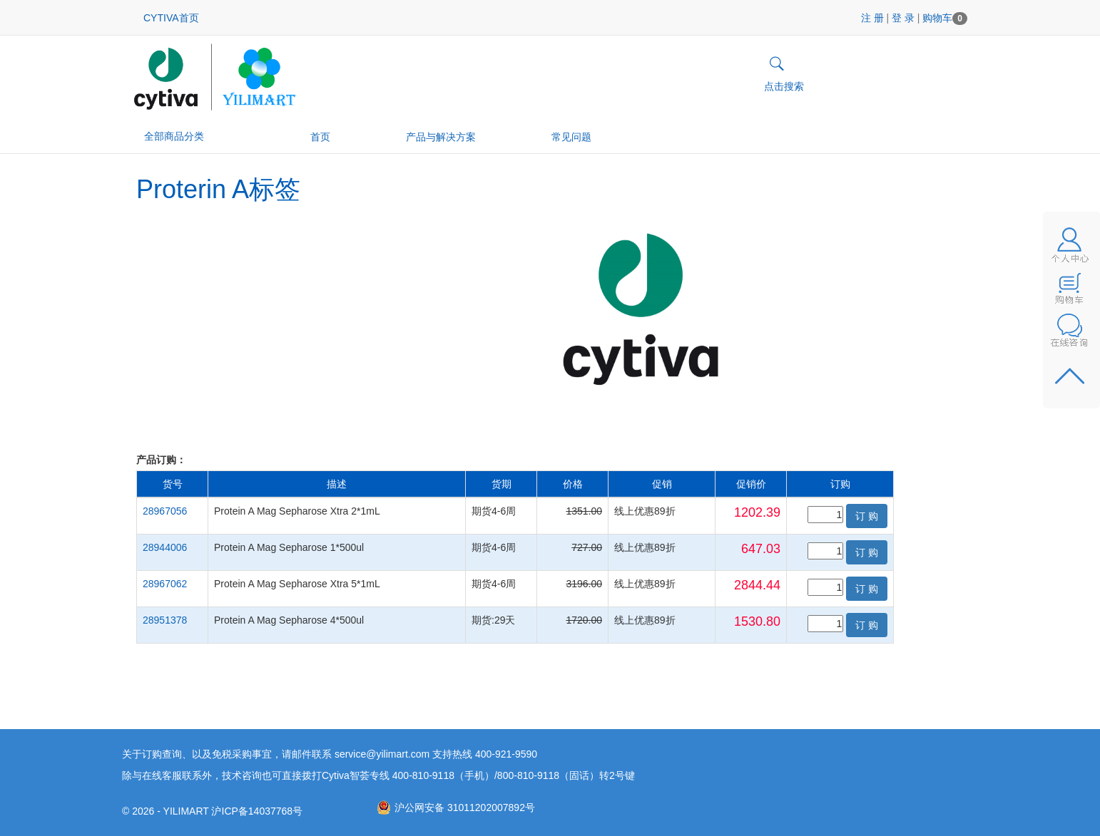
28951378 (165, 620)
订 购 (866, 516)
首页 (320, 137)
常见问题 (571, 137)
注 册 (872, 18)
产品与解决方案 (441, 137)
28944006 (165, 547)
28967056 (165, 511)
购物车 (944, 18)
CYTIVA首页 (171, 18)
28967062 (165, 583)
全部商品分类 (180, 136)
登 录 (903, 18)
